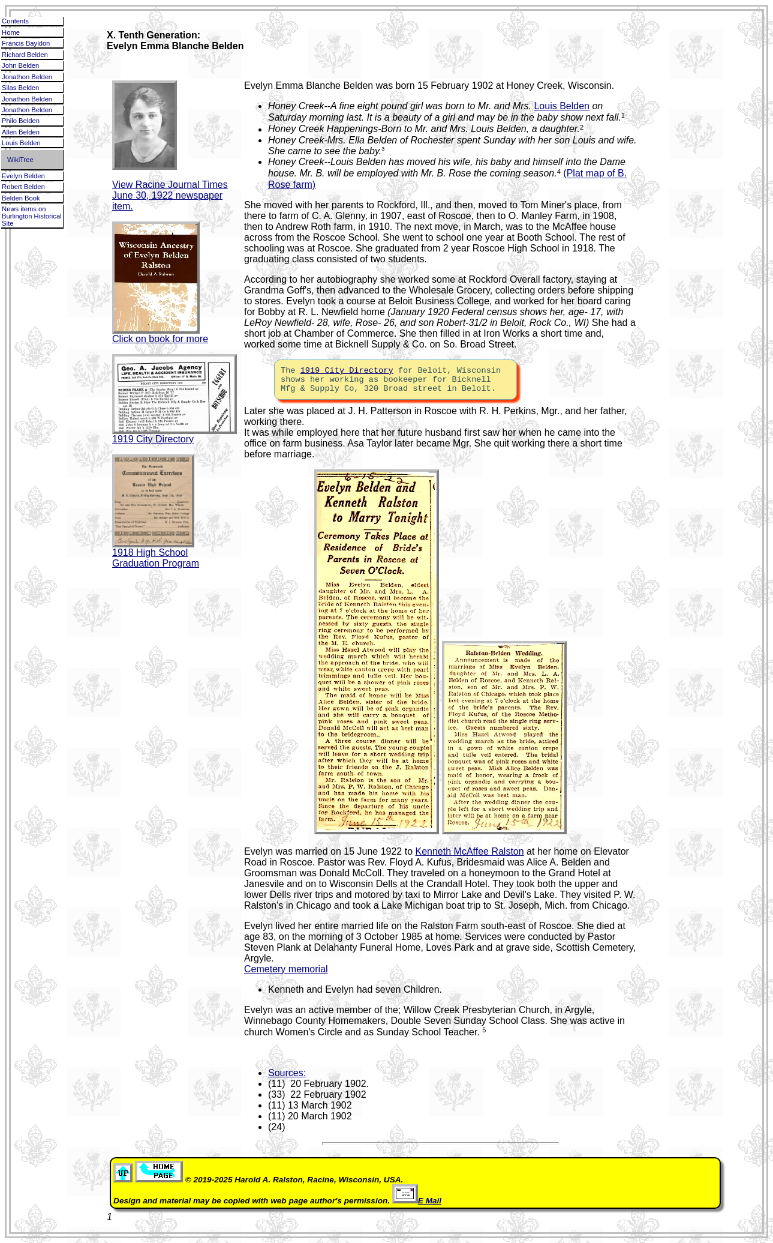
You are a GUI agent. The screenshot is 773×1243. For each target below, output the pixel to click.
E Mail (416, 1200)
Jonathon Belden (27, 76)
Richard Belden (25, 54)
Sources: (287, 1073)
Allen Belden (21, 132)
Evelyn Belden (23, 175)
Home (11, 32)
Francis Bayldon (26, 43)
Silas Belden (20, 87)
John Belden (20, 65)
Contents (15, 21)
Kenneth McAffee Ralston (470, 851)
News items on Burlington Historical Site (32, 216)
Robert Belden (23, 186)
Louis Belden (21, 142)
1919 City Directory (174, 435)
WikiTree (20, 159)
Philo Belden (21, 120)
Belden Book (21, 198)
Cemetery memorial (286, 969)
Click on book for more (160, 334)
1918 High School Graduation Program (155, 557)
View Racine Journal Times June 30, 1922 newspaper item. (170, 195)
